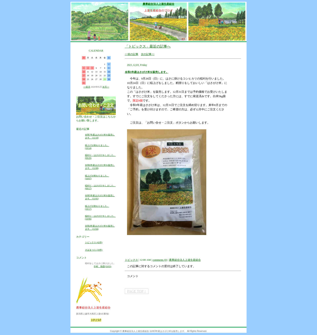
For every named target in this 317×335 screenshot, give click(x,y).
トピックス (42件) (93, 242)
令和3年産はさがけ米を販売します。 (146, 72)
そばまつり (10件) (93, 250)
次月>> (105, 87)
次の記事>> (148, 54)
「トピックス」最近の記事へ (148, 46)
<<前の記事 (131, 54)
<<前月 (86, 87)
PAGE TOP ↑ (136, 291)
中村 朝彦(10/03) (102, 266)
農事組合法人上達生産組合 (158, 4)
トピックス (131, 259)
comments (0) (160, 259)
